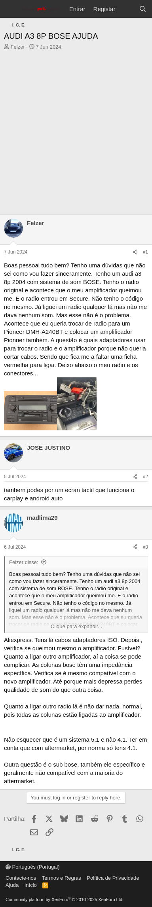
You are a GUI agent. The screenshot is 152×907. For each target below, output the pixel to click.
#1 (145, 252)
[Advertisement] (76, 134)
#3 (145, 547)
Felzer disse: (23, 562)
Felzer (18, 47)
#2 (145, 476)
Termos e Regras (61, 878)
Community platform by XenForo (65, 899)
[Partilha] (135, 252)
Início (31, 885)
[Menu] (11, 9)
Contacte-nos (21, 878)
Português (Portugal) (33, 867)
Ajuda (12, 885)
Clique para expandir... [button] (76, 626)
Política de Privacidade (113, 878)
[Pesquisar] (142, 9)
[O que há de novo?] (127, 9)
